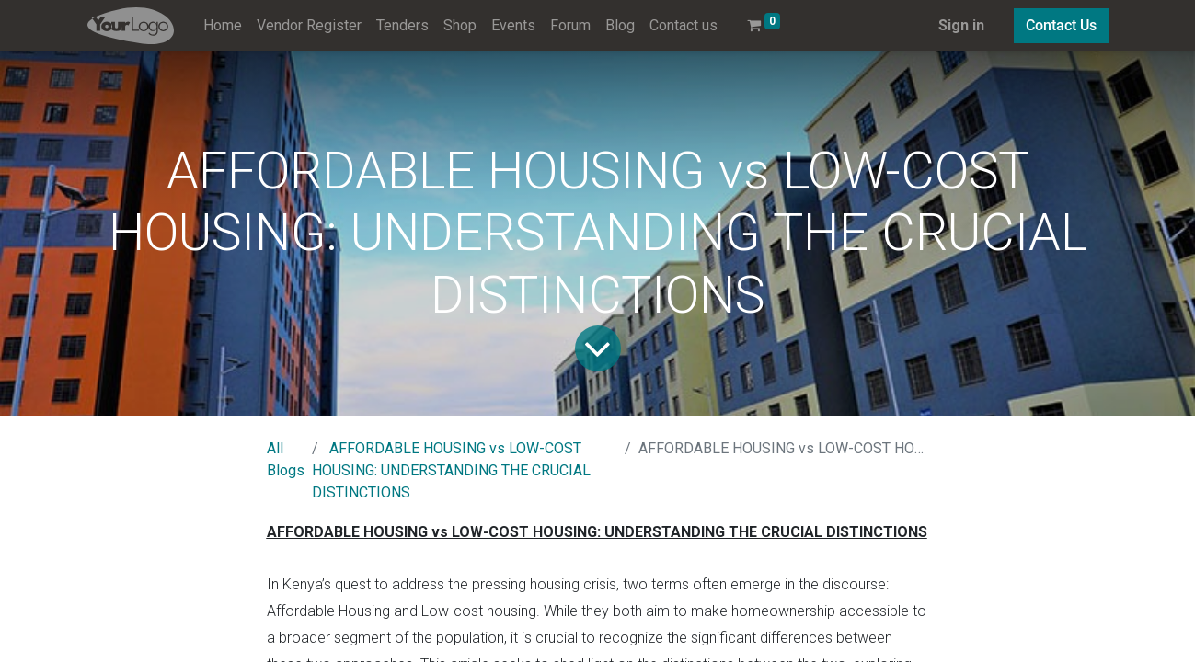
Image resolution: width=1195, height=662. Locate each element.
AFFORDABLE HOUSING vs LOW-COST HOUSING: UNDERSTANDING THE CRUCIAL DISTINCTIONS (451, 470)
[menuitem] (222, 25)
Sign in (961, 25)
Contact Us (1061, 25)
